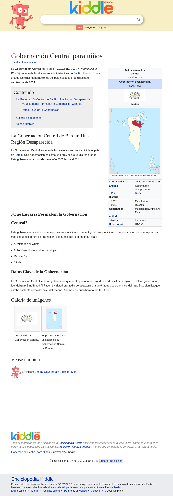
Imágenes (90, 27)
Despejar (131, 20)
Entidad (113, 185)
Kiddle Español (19, 490)
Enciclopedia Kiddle (70, 443)
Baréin (138, 193)
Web (79, 27)
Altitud (113, 216)
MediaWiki (115, 487)
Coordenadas (117, 181)
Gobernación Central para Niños (30, 452)
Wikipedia (67, 487)
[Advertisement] (86, 40)
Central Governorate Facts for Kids (55, 371)
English (102, 27)
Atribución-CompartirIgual (74, 446)
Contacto (95, 490)
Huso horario (116, 224)
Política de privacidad (75, 490)
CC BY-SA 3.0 (65, 484)
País (113, 193)
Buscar (138, 19)
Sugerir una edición (111, 460)
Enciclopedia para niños (23, 62)
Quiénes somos (51, 490)
